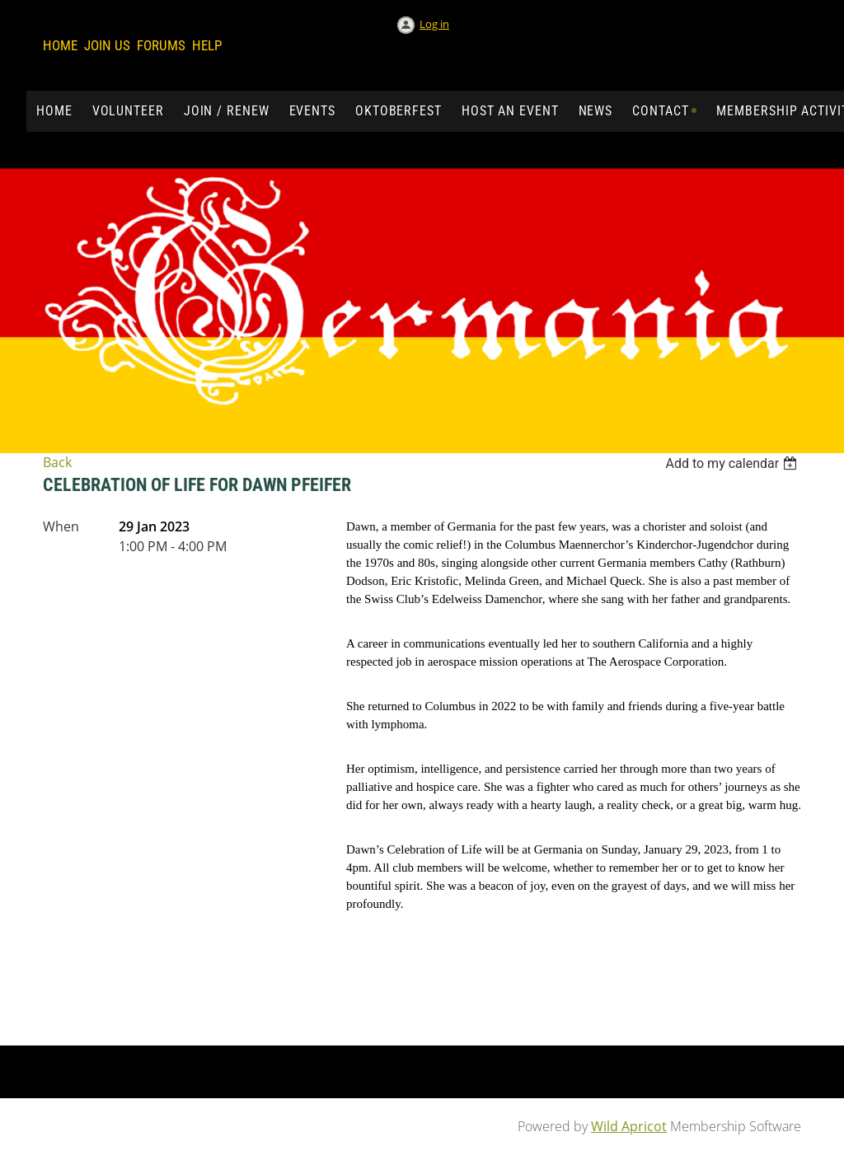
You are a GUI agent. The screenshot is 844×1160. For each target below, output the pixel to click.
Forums (161, 45)
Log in (434, 23)
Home (60, 45)
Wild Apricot (629, 1126)
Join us (107, 45)
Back (57, 462)
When (61, 526)
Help (207, 45)
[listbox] (733, 463)
